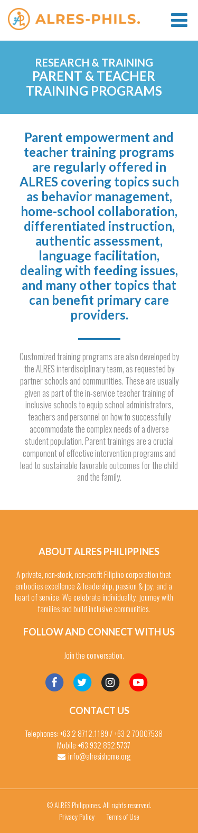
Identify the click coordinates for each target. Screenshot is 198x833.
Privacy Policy (77, 816)
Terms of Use (123, 816)
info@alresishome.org (99, 756)
